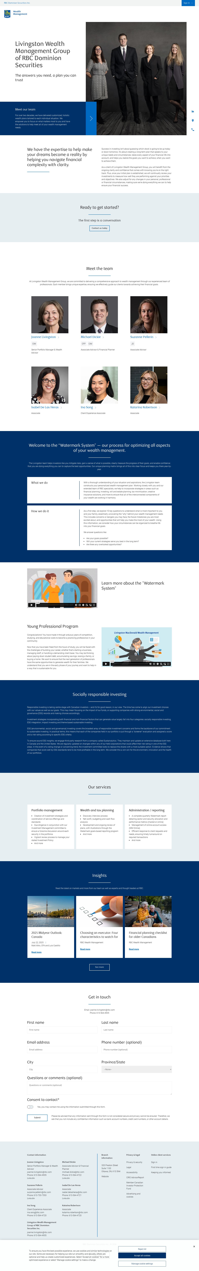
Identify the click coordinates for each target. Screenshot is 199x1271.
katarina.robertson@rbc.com (75, 1212)
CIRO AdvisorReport (135, 1177)
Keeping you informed (161, 1172)
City (30, 1062)
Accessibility (132, 1172)
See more (99, 967)
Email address (38, 1043)
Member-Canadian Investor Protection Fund (134, 1185)
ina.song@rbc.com (35, 1212)
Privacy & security (134, 1162)
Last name (110, 1023)
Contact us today (99, 228)
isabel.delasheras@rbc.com (74, 1192)
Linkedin (31, 1178)
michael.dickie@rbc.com (73, 1172)
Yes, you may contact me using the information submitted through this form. (71, 1107)
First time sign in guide (161, 1167)
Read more (36, 952)
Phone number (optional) (122, 1043)
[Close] (194, 1247)
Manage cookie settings (142, 1265)
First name (35, 1023)
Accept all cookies (142, 1257)
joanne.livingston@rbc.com (39, 1172)
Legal (128, 1167)
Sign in (154, 1162)
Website (105, 1176)
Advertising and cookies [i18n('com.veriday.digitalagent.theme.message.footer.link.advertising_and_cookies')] (133, 1195)
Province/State (113, 1062)
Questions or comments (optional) (54, 1078)
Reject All (142, 1250)
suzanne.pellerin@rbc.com (39, 1192)
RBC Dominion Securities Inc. (17, 3)
